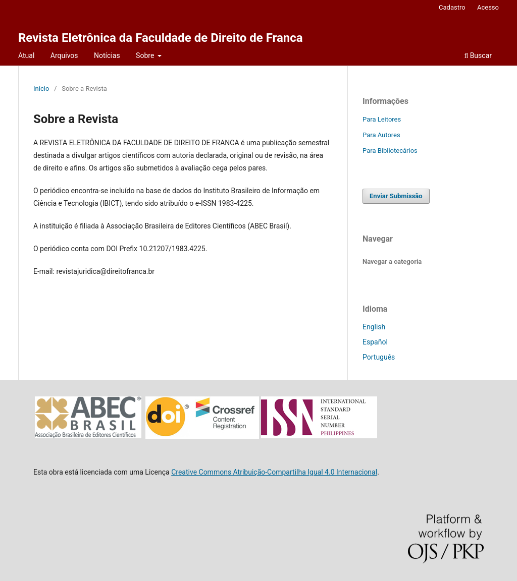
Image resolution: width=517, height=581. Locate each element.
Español (375, 342)
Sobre (146, 55)
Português (379, 357)
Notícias (107, 55)
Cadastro (452, 7)
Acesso (488, 7)
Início (41, 88)
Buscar (478, 55)
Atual (26, 55)
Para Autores (381, 135)
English (374, 327)
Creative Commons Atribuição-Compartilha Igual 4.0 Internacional (274, 472)
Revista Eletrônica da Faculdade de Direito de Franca (160, 38)
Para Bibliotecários (390, 150)
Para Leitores (382, 119)
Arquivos (64, 55)
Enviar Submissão (396, 196)
